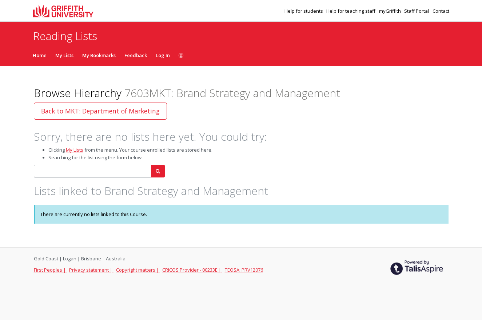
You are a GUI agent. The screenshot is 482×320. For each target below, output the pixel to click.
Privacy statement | (91, 270)
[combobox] (92, 171)
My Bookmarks (99, 55)
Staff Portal (417, 11)
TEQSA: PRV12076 (244, 270)
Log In (163, 55)
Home (40, 55)
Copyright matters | (138, 270)
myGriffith (390, 11)
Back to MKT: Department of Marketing (100, 111)
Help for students (304, 11)
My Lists (64, 55)
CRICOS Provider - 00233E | (192, 270)
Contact (441, 11)
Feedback (135, 55)
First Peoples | (50, 270)
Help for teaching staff (351, 11)
